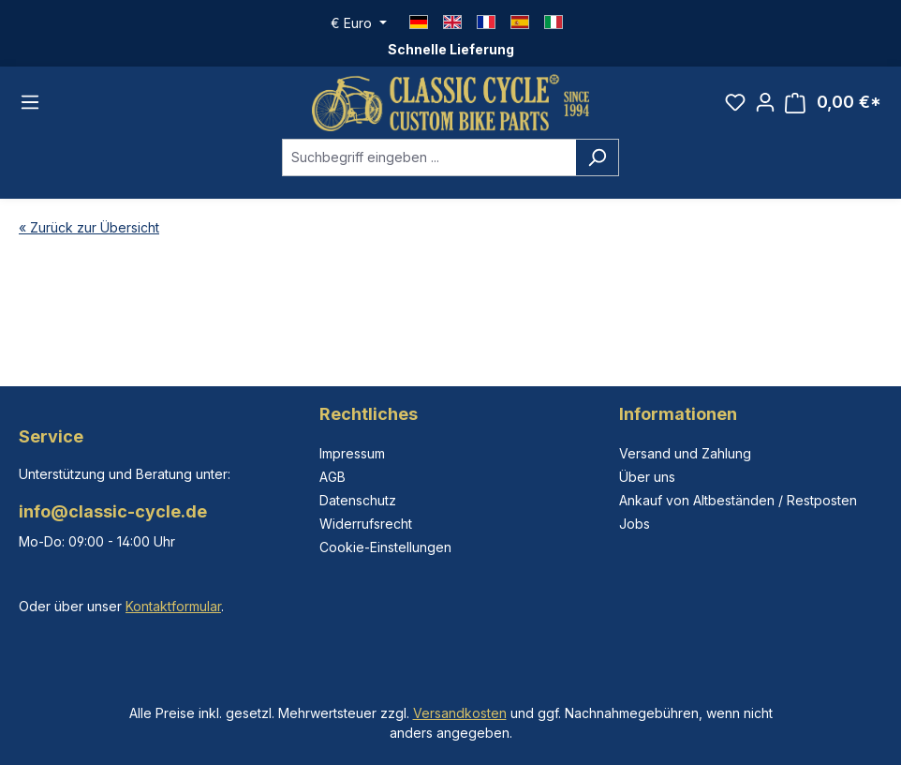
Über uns (647, 477)
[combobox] (429, 157)
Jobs (634, 524)
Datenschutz (357, 500)
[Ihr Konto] (765, 102)
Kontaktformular (173, 606)
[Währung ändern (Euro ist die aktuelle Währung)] (359, 23)
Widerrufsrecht (365, 524)
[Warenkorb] (833, 102)
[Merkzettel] (735, 102)
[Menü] (30, 103)
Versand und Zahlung (685, 453)
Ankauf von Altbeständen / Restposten (738, 500)
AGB (332, 477)
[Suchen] (597, 157)
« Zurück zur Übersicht (89, 227)
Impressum (352, 453)
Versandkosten (460, 713)
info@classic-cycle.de (113, 511)
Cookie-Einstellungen (385, 547)
